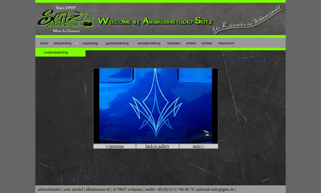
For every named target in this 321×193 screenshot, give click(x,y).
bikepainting (62, 43)
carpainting (90, 43)
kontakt (207, 43)
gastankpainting (117, 43)
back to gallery (157, 146)
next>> (198, 146)
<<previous (114, 146)
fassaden (174, 43)
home (44, 43)
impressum (226, 43)
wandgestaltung (148, 43)
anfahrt (191, 43)
